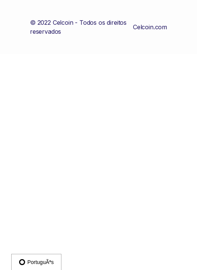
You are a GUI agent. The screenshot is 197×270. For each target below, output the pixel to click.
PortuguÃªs (36, 262)
